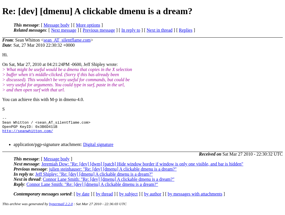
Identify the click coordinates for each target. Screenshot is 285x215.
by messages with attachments (195, 198)
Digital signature (98, 148)
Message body (56, 25)
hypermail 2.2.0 (61, 208)
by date (83, 198)
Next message (63, 30)
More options (88, 25)
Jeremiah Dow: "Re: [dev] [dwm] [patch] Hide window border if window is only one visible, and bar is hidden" (142, 168)
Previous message (99, 30)
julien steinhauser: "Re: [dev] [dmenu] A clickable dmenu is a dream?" (113, 173)
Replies (185, 30)
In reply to (130, 30)
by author (152, 198)
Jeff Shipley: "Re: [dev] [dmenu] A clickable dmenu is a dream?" (94, 178)
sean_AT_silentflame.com (67, 40)
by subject (128, 198)
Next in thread (160, 30)
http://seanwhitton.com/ (27, 134)
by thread (104, 198)
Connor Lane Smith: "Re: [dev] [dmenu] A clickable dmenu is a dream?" (109, 183)
